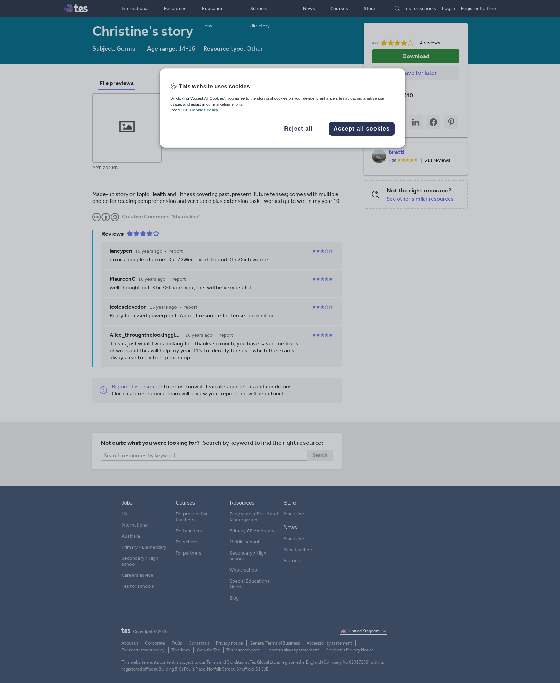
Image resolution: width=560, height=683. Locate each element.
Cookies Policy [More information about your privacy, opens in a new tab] (204, 110)
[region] (282, 108)
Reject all (298, 129)
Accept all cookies (362, 129)
